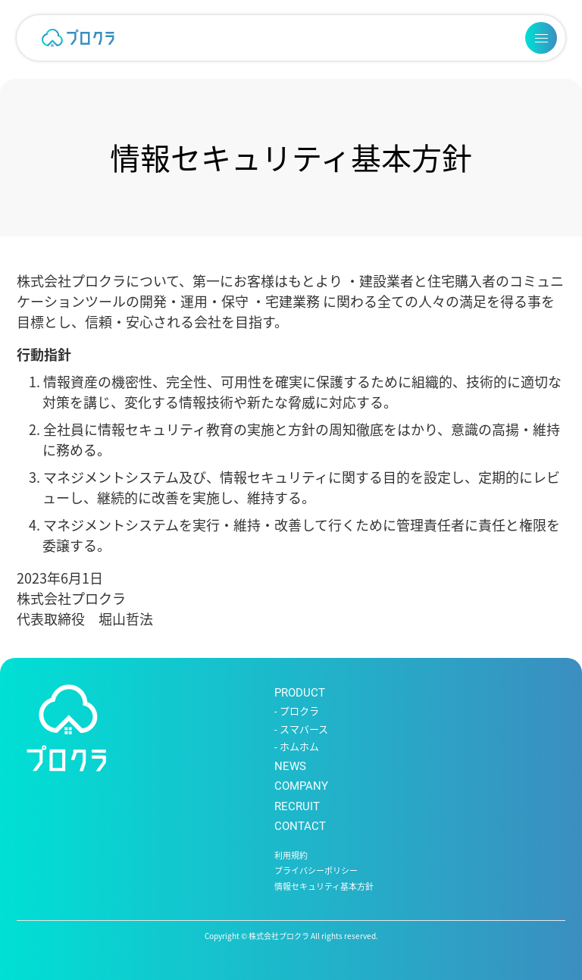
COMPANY (301, 786)
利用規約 (291, 856)
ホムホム (299, 747)
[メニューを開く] (541, 38)
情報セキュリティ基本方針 (324, 887)
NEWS (290, 766)
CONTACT (300, 826)
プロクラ (299, 711)
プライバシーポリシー (316, 871)
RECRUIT (297, 806)
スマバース (304, 729)
